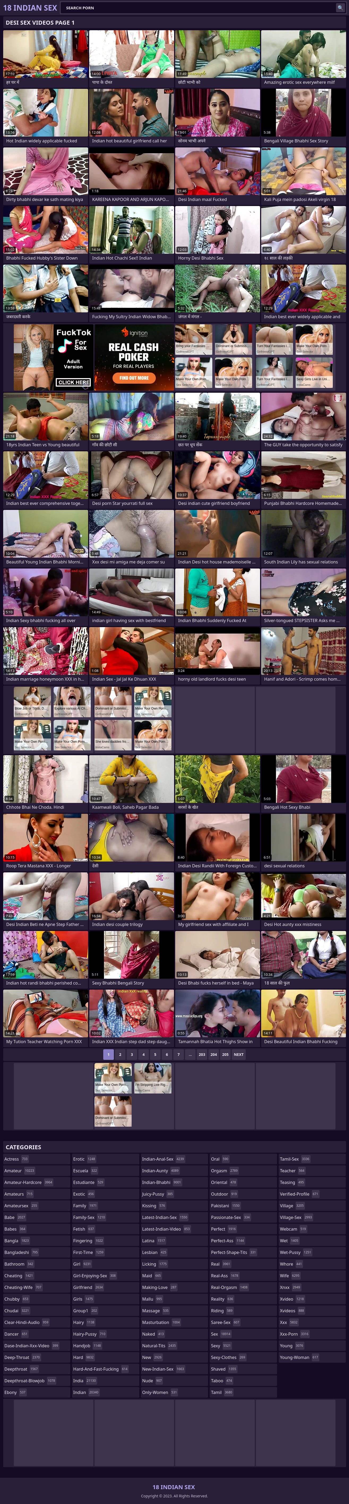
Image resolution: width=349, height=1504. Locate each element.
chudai (17, 1311)
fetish (84, 1229)
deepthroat (22, 1369)
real (221, 1264)
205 (225, 1054)
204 (213, 1054)
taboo (222, 1381)
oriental (224, 1182)
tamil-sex (295, 1159)
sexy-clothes (228, 1357)
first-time (89, 1252)
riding (222, 1311)
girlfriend (88, 1287)
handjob (87, 1346)
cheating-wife (24, 1287)
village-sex (296, 1217)
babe (16, 1217)
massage (156, 1311)
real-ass (225, 1276)
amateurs (19, 1194)
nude (152, 1381)
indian (86, 1392)
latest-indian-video (166, 1229)
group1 (85, 1311)
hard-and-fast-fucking (101, 1369)
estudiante (89, 1182)
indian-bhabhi (162, 1182)
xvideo (292, 1299)
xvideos (292, 1311)
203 (202, 1054)
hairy (84, 1322)
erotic (84, 1159)
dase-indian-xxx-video (32, 1346)
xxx (289, 1322)
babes (16, 1229)
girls (83, 1299)
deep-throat (23, 1357)
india (85, 1381)
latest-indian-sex (165, 1217)
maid (152, 1276)
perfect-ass (228, 1241)
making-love (160, 1287)
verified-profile (300, 1194)
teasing (292, 1182)
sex (221, 1334)
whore (291, 1264)
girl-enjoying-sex (95, 1276)
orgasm (225, 1171)
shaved (224, 1369)
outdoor (224, 1194)
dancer (17, 1334)
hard (84, 1357)
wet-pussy (296, 1252)
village (292, 1206)
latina (154, 1241)
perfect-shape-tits (234, 1252)
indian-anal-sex (163, 1159)
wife (290, 1276)
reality (222, 1299)
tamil (222, 1392)
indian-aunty (161, 1171)
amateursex (21, 1206)
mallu (152, 1299)
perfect (224, 1229)
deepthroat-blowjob (31, 1381)
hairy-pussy (90, 1334)
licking (155, 1264)
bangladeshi (22, 1252)
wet (290, 1241)
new (152, 1357)
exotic (84, 1194)
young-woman (300, 1357)
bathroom (20, 1264)
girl (82, 1264)
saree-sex (225, 1322)
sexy (221, 1346)
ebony (16, 1392)
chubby (17, 1299)
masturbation (161, 1322)
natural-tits (159, 1346)
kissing (154, 1206)
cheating (19, 1276)
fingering (88, 1241)
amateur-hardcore (29, 1182)
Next (239, 1054)
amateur (20, 1171)
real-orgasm (230, 1287)
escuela (85, 1171)
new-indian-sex (163, 1369)
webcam (293, 1229)
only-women (160, 1392)
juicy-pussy (158, 1194)
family (85, 1206)
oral (220, 1159)
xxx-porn (295, 1334)
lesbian (155, 1252)
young (292, 1346)
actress (17, 1159)
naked (153, 1334)
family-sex (89, 1217)
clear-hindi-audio (27, 1322)
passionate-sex (231, 1217)
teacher (293, 1171)
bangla (17, 1241)
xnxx (290, 1287)
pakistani (226, 1206)
